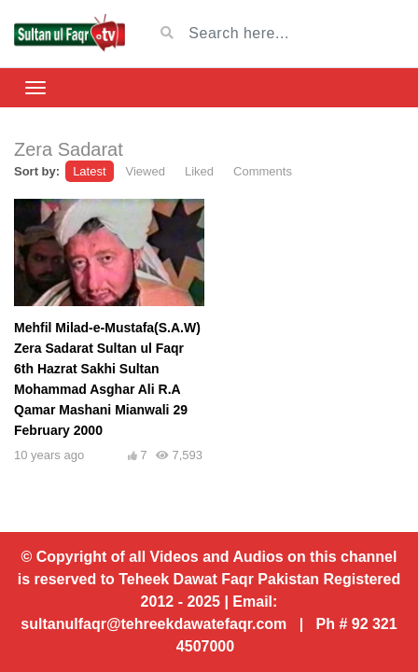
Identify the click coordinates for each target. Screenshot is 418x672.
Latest (89, 171)
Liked (199, 171)
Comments (262, 171)
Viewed (145, 171)
